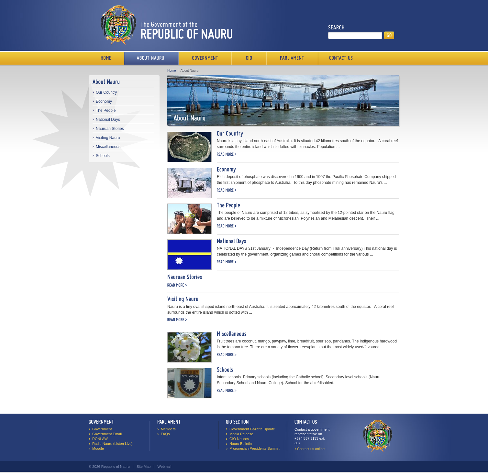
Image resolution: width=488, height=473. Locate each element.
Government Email (107, 434)
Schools (103, 155)
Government (205, 58)
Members (168, 429)
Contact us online (311, 449)
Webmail (165, 466)
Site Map (143, 466)
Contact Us (339, 58)
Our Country (106, 92)
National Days (108, 119)
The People (106, 110)
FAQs (165, 434)
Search (336, 27)
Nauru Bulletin (240, 444)
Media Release (241, 434)
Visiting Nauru (108, 137)
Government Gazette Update (252, 429)
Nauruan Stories (110, 128)
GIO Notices (239, 439)
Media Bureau (249, 58)
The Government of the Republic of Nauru (165, 25)
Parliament (292, 58)
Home (106, 58)
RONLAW (100, 439)
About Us (151, 58)
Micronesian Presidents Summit (254, 448)
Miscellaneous (108, 146)
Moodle (98, 448)
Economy (104, 101)
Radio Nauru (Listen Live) (112, 444)
